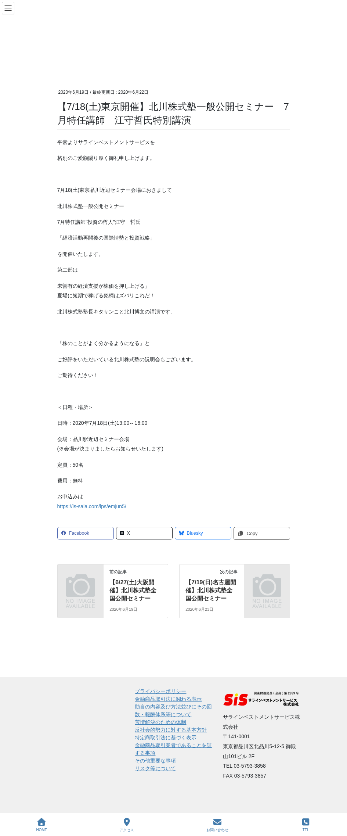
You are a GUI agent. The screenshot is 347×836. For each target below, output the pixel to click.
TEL (306, 825)
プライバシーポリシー (160, 691)
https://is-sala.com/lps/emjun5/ (91, 506)
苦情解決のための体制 (160, 722)
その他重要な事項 (155, 761)
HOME (41, 825)
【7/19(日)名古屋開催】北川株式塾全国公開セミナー (210, 590)
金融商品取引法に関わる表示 (168, 699)
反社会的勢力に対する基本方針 (171, 730)
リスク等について (155, 768)
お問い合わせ (217, 825)
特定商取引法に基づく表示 (165, 737)
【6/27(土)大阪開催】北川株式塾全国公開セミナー (132, 590)
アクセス (126, 825)
